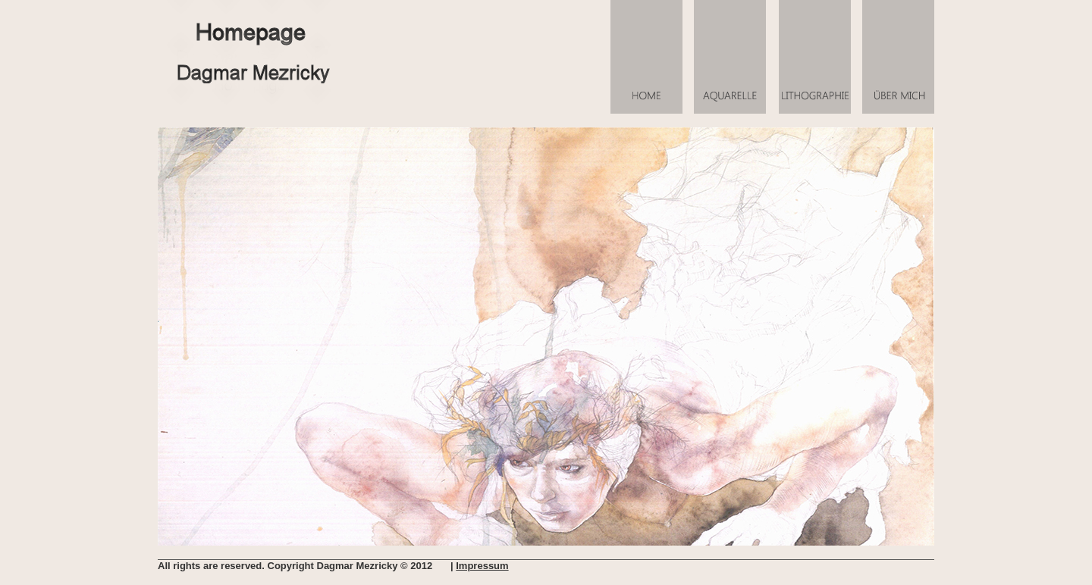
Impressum (482, 565)
